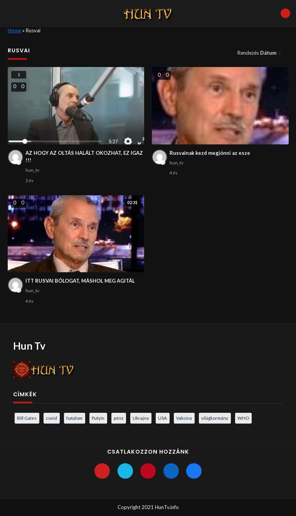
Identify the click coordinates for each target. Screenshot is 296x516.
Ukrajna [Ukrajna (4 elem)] (141, 418)
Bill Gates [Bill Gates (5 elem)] (27, 418)
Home (14, 30)
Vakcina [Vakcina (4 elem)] (184, 418)
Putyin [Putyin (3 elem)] (98, 418)
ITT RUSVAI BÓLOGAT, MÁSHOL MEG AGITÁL (80, 281)
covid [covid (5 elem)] (51, 418)
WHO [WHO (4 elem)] (243, 418)
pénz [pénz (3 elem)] (118, 418)
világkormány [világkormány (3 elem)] (214, 418)
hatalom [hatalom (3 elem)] (74, 418)
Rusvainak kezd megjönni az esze (210, 153)
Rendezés (257, 53)
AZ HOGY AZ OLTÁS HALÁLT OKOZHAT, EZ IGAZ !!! (84, 157)
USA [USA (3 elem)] (162, 418)
